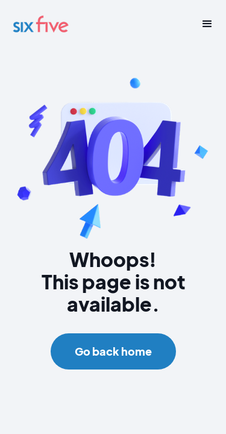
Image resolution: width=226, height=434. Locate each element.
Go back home (113, 351)
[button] (203, 24)
